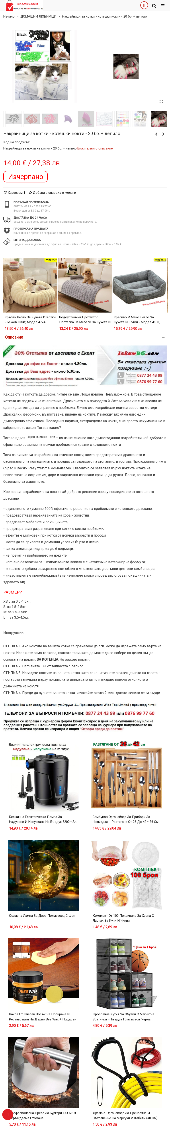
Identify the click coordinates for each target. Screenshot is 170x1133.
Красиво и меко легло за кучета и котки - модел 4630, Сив (137, 322)
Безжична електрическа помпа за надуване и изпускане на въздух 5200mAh (42, 819)
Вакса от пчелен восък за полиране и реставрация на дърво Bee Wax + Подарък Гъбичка (42, 1019)
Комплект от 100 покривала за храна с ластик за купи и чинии (123, 918)
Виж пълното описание (95, 148)
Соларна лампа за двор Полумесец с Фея (42, 916)
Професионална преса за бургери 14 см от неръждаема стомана (42, 1115)
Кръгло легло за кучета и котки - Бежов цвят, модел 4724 (30, 319)
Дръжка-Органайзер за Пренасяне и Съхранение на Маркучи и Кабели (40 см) (125, 1115)
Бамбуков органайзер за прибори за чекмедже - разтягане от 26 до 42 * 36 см (125, 819)
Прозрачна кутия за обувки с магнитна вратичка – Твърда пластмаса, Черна (123, 1016)
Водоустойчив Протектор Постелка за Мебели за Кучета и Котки (85, 322)
